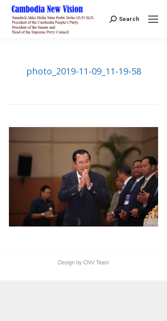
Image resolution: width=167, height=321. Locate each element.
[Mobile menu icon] (153, 19)
